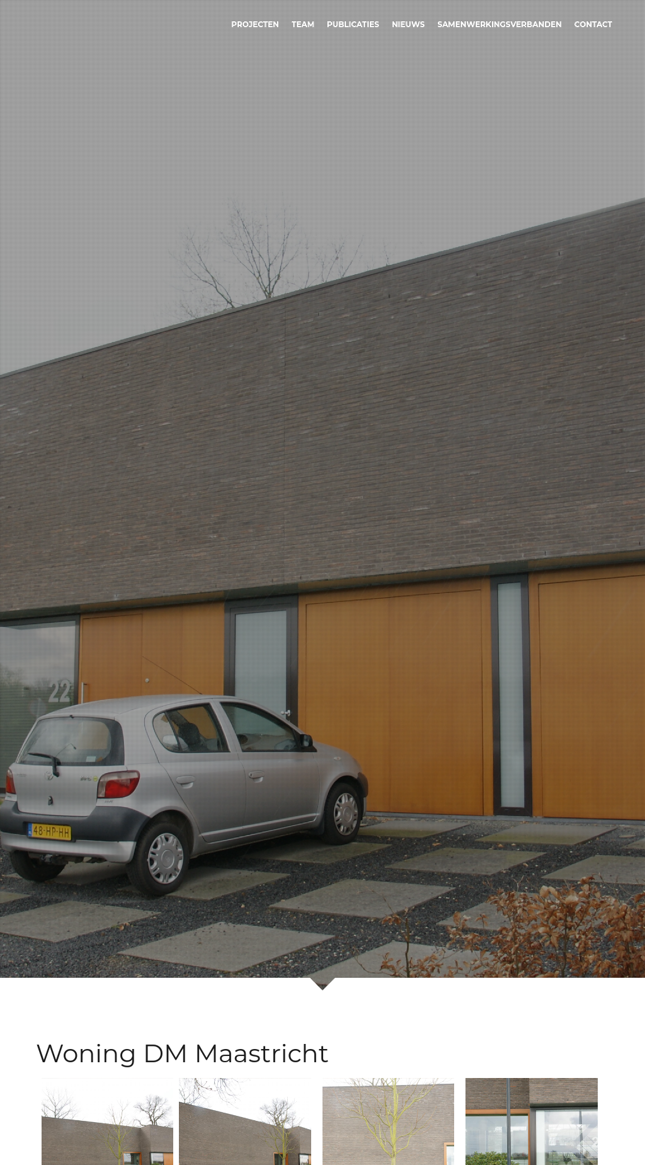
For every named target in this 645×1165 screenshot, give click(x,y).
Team (303, 24)
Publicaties (353, 24)
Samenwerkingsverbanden (500, 24)
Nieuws (408, 24)
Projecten (255, 24)
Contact (593, 24)
